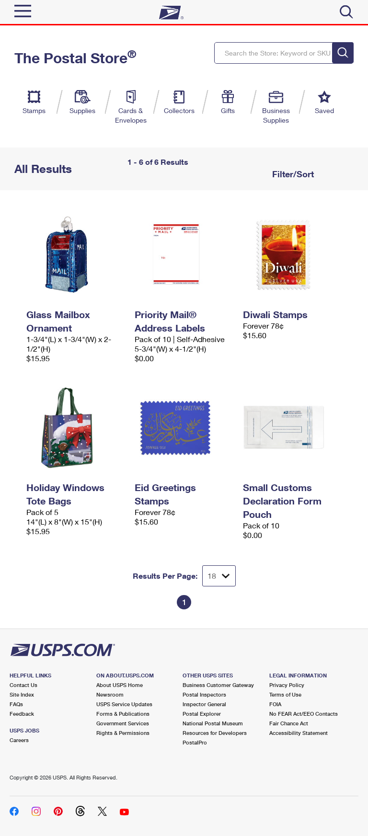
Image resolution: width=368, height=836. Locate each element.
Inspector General (204, 704)
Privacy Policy (286, 685)
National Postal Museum (213, 723)
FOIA (275, 704)
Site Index (22, 694)
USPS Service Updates (124, 704)
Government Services (122, 723)
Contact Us (23, 685)
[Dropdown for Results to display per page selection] (219, 575)
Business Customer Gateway (218, 685)
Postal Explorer (202, 713)
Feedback (22, 713)
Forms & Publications (123, 713)
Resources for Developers (215, 733)
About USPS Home (119, 685)
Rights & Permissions (123, 733)
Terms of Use (285, 694)
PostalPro (195, 742)
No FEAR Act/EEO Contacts (303, 713)
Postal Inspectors (204, 694)
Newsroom (110, 694)
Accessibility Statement (298, 733)
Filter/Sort (292, 174)
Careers (19, 740)
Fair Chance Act (288, 723)
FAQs (16, 704)
